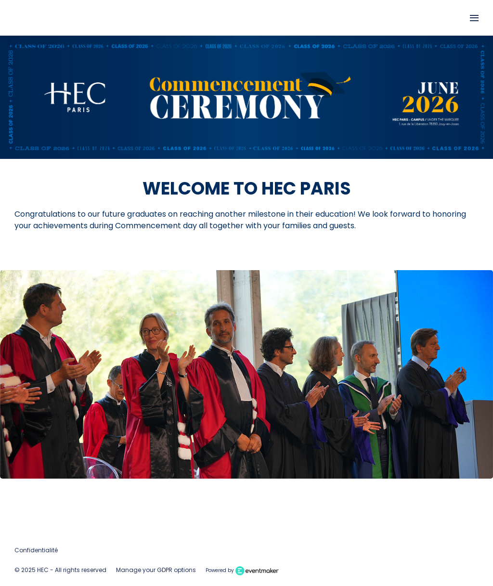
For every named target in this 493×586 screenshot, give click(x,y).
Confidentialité (36, 550)
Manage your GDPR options (156, 570)
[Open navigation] (474, 18)
